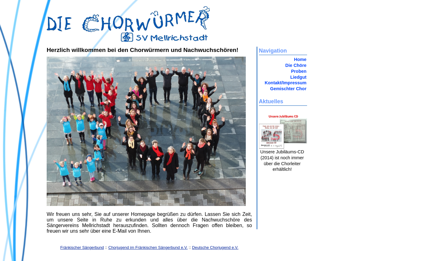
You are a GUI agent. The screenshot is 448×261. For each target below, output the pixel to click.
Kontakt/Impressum (285, 82)
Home (300, 59)
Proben (298, 71)
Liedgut (298, 77)
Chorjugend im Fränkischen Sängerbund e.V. (148, 247)
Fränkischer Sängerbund (82, 247)
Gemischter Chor (288, 88)
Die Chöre (295, 65)
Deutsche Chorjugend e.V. (215, 247)
